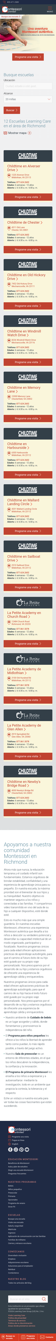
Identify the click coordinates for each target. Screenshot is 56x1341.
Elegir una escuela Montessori (20, 1170)
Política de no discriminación (20, 1323)
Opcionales (13, 1200)
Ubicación (9, 80)
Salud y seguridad (15, 1226)
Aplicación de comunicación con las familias (27, 1236)
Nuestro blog (17, 1279)
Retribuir (11, 1269)
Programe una (28, 56)
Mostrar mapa (17, 133)
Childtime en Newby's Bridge (23, 784)
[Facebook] (10, 1149)
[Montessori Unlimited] (11, 9)
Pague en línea (18, 1140)
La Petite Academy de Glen (24, 727)
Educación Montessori (23, 1159)
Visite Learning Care (16, 1315)
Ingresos (11, 1233)
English (15, 1144)
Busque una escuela (9, 17)
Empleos (11, 1259)
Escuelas (14, 1215)
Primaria (11, 1196)
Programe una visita (20, 1136)
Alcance (8, 93)
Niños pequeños (15, 1189)
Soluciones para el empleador (20, 1266)
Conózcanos (16, 1251)
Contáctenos (13, 1273)
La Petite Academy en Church (24, 615)
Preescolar (12, 1193)
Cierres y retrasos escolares (19, 1243)
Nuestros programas (22, 1182)
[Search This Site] (28, 1299)
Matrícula (12, 1229)
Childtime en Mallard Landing (23, 502)
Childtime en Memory (23, 389)
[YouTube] (27, 1149)
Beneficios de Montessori (19, 1163)
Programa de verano (16, 1203)
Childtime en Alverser (23, 168)
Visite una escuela (15, 1222)
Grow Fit (11, 1207)
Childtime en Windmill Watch (24, 333)
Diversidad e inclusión (17, 1255)
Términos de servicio (17, 1321)
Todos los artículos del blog (19, 1283)
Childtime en (18, 446)
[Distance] (28, 99)
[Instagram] (16, 1149)
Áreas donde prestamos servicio (21, 1326)
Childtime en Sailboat (23, 558)
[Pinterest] (21, 1149)
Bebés (10, 1186)
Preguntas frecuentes (17, 1174)
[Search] (44, 1299)
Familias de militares (16, 1240)
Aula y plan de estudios (17, 1167)
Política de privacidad (17, 1318)
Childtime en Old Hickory (26, 277)
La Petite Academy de (24, 671)
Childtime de (24, 222)
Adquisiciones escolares (18, 1262)
